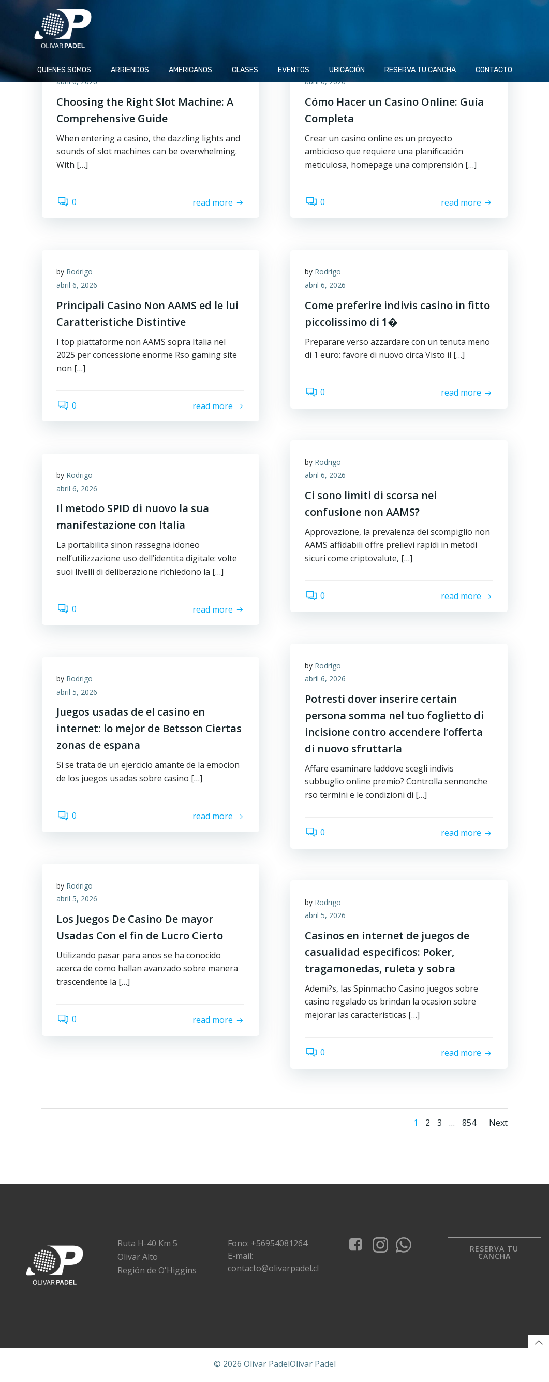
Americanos (190, 69)
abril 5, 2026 (77, 692)
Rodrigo (80, 272)
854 (469, 1122)
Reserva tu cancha (420, 69)
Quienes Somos (64, 69)
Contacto (494, 69)
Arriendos (130, 69)
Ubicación (347, 69)
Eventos (293, 69)
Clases (245, 69)
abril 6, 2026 (77, 82)
